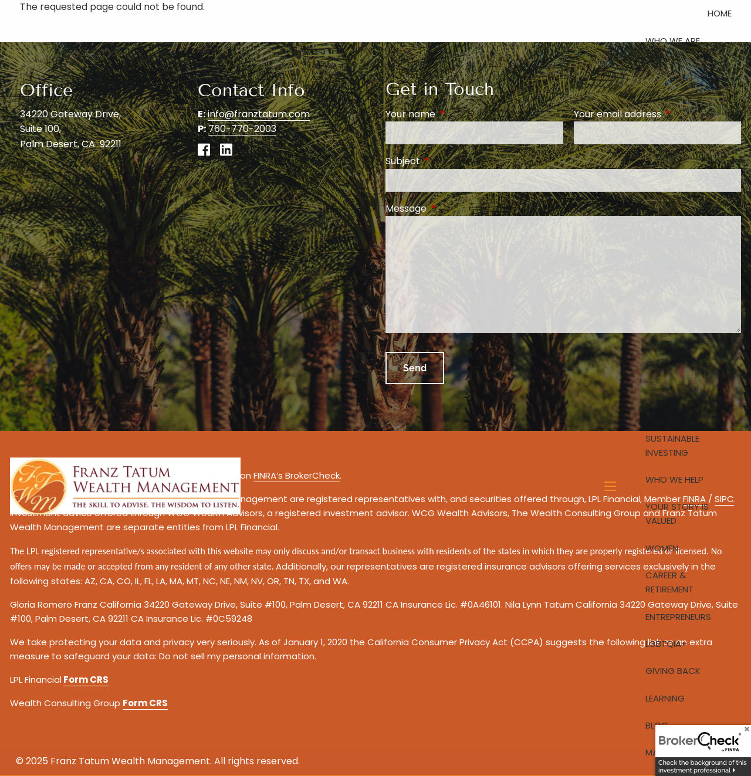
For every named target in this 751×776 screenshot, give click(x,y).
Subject (449, 161)
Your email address (657, 114)
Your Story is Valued (677, 513)
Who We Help (674, 479)
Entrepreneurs (678, 617)
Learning (665, 698)
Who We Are (672, 41)
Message (452, 208)
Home (720, 13)
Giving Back (673, 671)
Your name (457, 114)
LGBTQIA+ (666, 644)
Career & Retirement (669, 582)
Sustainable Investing (672, 445)
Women (661, 548)
